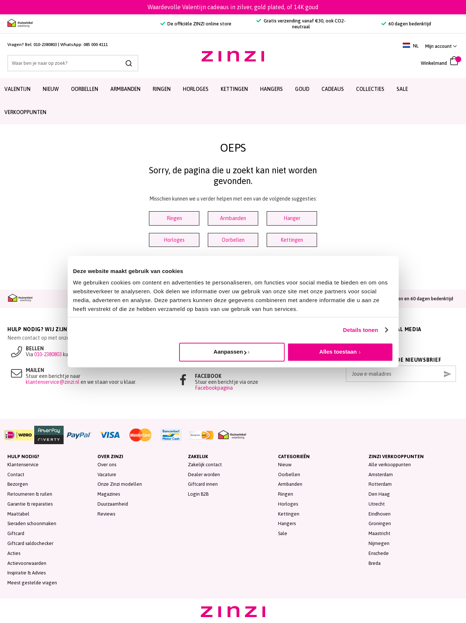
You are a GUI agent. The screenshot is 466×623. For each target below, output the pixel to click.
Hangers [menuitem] (271, 89)
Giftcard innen (203, 484)
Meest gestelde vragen (32, 582)
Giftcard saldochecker (30, 543)
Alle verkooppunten (390, 464)
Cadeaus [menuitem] (332, 89)
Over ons (106, 464)
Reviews (106, 514)
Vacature (106, 474)
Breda (375, 563)
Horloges (174, 240)
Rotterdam (380, 484)
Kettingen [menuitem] (234, 89)
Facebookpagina (214, 388)
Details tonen (360, 330)
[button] (441, 46)
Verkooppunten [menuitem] (25, 112)
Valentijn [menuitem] (17, 89)
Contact (15, 474)
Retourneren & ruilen (29, 494)
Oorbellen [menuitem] (84, 89)
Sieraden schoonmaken (31, 523)
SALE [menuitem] (402, 89)
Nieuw (285, 464)
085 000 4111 (95, 44)
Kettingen (292, 240)
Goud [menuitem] (302, 89)
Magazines (108, 494)
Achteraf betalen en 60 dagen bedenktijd (406, 298)
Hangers (287, 523)
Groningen (380, 523)
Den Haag (379, 494)
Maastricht (379, 533)
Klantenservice (23, 464)
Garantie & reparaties (30, 504)
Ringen (174, 218)
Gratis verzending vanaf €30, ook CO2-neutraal (300, 23)
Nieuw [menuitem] (51, 89)
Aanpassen (230, 351)
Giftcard (15, 533)
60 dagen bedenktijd (406, 23)
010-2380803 (45, 44)
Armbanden (233, 218)
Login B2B (198, 494)
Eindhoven (380, 514)
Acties (13, 553)
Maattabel (18, 514)
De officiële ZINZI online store (195, 23)
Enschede (379, 553)
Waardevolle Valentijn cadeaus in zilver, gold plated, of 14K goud (233, 7)
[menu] (233, 101)
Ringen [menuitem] (162, 89)
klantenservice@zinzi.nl (52, 382)
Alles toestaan (338, 351)
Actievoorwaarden (26, 563)
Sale (282, 533)
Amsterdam (381, 474)
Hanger (292, 218)
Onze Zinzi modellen (119, 484)
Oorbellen (233, 240)
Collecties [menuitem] (370, 89)
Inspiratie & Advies (26, 573)
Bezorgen (17, 484)
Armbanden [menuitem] (125, 89)
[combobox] (72, 63)
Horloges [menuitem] (196, 89)
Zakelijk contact (205, 464)
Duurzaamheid (112, 504)
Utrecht (377, 504)
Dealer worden (204, 474)
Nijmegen (379, 543)
